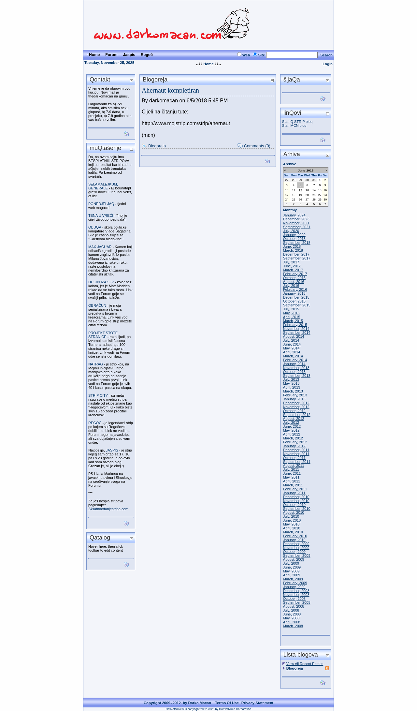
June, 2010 (292, 520)
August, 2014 (293, 336)
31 (314, 180)
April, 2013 (291, 387)
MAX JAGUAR (100, 247)
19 (300, 195)
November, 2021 (296, 223)
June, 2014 (292, 344)
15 (320, 190)
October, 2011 (294, 458)
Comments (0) (257, 145)
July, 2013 (291, 379)
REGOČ (94, 423)
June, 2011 (292, 473)
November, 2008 (296, 595)
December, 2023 (296, 219)
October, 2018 (294, 239)
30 (307, 180)
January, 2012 (294, 446)
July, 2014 (291, 340)
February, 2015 (295, 325)
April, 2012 (291, 434)
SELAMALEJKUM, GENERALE (103, 186)
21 (314, 195)
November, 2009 (296, 548)
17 (286, 195)
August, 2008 (293, 606)
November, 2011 (296, 454)
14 (314, 190)
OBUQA (94, 227)
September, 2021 (296, 227)
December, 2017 (296, 254)
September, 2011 (296, 462)
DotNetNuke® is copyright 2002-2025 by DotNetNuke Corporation (208, 709)
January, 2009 (294, 587)
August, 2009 (293, 559)
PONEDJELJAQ (101, 204)
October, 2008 (294, 598)
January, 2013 (294, 399)
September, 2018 (296, 242)
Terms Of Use (227, 703)
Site (261, 55)
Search (326, 55)
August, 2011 (293, 465)
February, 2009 (295, 583)
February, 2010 (295, 536)
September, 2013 (296, 376)
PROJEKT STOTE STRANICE (103, 335)
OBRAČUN (97, 305)
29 (300, 180)
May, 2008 (291, 618)
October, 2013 (294, 372)
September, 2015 (296, 305)
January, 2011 (294, 493)
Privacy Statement (257, 703)
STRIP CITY (98, 395)
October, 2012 (294, 411)
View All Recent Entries (305, 664)
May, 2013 (291, 383)
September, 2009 (296, 555)
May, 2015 (291, 313)
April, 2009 (291, 575)
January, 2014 (294, 364)
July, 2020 (291, 231)
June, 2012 (292, 426)
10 (286, 190)
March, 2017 (293, 270)
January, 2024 (294, 215)
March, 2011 (293, 485)
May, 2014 (291, 348)
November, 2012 (296, 407)
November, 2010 (296, 501)
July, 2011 (291, 469)
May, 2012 (291, 430)
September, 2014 (296, 332)
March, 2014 (293, 356)
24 (286, 199)
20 (307, 195)
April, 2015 (291, 317)
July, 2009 (291, 563)
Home (208, 64)
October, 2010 (294, 505)
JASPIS (112, 450)
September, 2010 (296, 509)
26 (300, 199)
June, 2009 (292, 567)
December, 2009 (296, 544)
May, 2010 (291, 524)
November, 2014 (296, 329)
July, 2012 (291, 422)
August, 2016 (293, 282)
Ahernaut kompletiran (170, 90)
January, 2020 (294, 235)
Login (328, 64)
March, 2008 (293, 626)
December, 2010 (296, 497)
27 (286, 180)
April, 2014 (291, 352)
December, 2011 (296, 450)
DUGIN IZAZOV (101, 282)
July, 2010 (291, 516)
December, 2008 (296, 591)
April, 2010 (291, 528)
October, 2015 (294, 301)
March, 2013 (293, 391)
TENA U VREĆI (100, 215)
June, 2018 (292, 246)
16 (325, 190)
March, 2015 (293, 321)
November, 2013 (296, 368)
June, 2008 (292, 614)
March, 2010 (293, 532)
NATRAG (95, 364)
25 (293, 199)
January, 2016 (294, 293)
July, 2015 (291, 309)
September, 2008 (296, 602)
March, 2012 (293, 438)
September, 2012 (296, 415)
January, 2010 (294, 540)
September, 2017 (296, 258)
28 (293, 180)
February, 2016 (295, 289)
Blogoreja (157, 145)
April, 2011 (291, 481)
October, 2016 (294, 278)
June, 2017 (292, 266)
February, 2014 (295, 360)
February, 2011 (295, 489)
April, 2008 (291, 622)
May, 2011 (291, 477)
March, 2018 (293, 250)
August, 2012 (293, 419)
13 (307, 190)
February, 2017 (295, 274)
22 (320, 195)
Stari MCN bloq (294, 125)
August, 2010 (293, 512)
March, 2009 (293, 579)
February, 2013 (295, 395)
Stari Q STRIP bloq (297, 122)
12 (300, 190)
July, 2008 (291, 610)
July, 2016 (291, 286)
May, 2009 (291, 571)
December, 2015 (296, 297)
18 (293, 195)
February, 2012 (295, 442)
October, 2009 (294, 552)
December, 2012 (296, 403)
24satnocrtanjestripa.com (108, 509)
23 (325, 195)
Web (246, 55)
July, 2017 (291, 262)
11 (293, 190)
